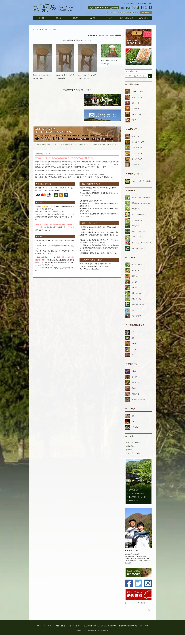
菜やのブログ (133, 500)
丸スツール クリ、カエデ (87, 75)
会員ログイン (130, 450)
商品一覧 (58, 18)
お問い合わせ (143, 18)
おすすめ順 (104, 35)
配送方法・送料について (109, 626)
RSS (140, 626)
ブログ (109, 18)
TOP (34, 30)
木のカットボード (135, 174)
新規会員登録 (124, 12)
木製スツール (43, 30)
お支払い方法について (91, 626)
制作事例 (92, 18)
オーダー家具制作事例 (136, 493)
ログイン (135, 12)
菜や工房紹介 (133, 490)
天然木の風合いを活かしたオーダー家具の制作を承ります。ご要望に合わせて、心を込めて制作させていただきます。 (77, 144)
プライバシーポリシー (74, 626)
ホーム (39, 626)
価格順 (112, 35)
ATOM (145, 626)
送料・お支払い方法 (126, 18)
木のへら (131, 257)
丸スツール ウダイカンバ (109, 60)
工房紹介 (75, 18)
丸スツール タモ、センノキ (42, 75)
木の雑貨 (131, 409)
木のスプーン (133, 190)
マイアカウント (112, 12)
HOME (41, 18)
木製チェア (132, 129)
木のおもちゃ (133, 364)
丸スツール (54, 30)
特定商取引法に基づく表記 (128, 626)
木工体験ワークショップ (137, 497)
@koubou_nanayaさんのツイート (136, 603)
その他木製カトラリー (137, 325)
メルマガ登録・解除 (133, 453)
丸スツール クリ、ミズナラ (65, 75)
